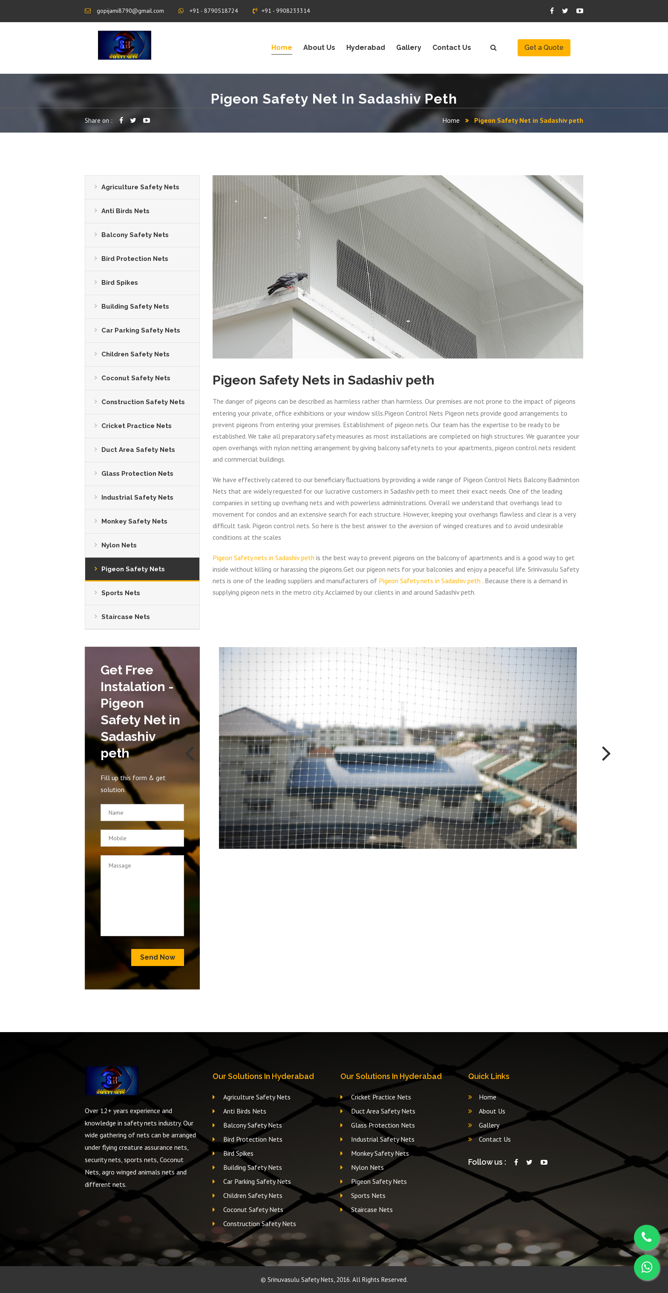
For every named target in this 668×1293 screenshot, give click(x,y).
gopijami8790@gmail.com (124, 10)
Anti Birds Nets (125, 211)
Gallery (408, 47)
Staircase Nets (125, 617)
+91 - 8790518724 (208, 10)
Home (281, 47)
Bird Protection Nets (134, 259)
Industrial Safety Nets (137, 497)
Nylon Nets (119, 545)
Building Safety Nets (135, 306)
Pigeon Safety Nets (133, 569)
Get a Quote (544, 47)
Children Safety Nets (135, 354)
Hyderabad (365, 47)
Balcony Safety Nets (135, 235)
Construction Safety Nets (143, 402)
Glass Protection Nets (137, 473)
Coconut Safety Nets (135, 378)
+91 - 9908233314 (281, 10)
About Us (319, 47)
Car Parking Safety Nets (140, 330)
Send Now (157, 957)
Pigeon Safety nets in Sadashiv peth (263, 557)
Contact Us (451, 47)
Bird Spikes (119, 282)
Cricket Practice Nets (136, 426)
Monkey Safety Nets (134, 521)
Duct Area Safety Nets (138, 450)
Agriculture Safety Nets (140, 187)
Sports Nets (120, 593)
